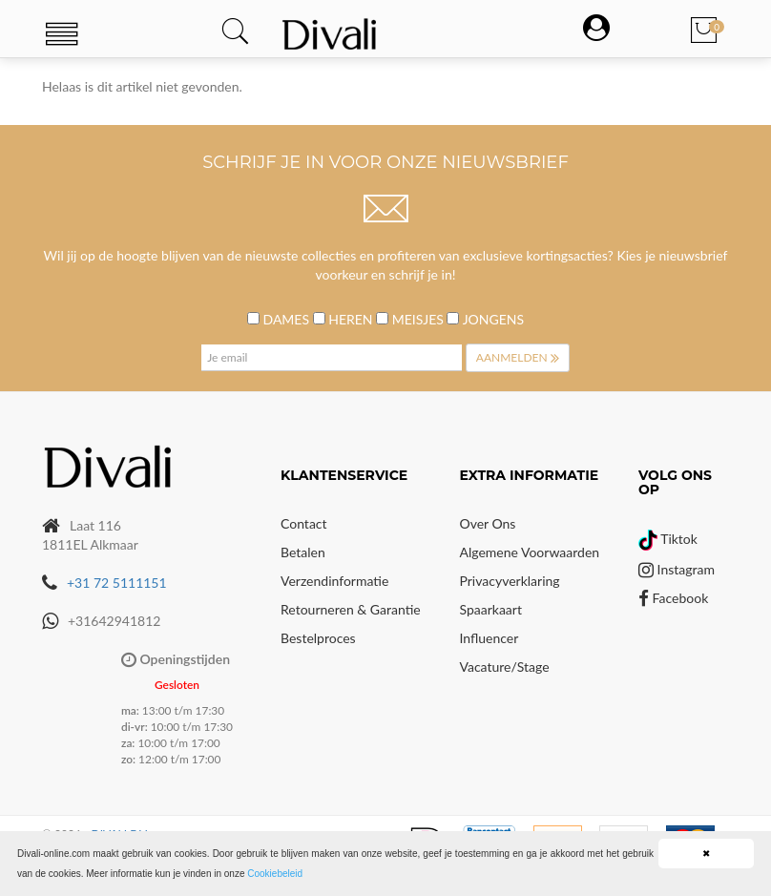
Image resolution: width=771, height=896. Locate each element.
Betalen (303, 552)
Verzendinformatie (334, 581)
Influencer (489, 638)
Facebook (673, 598)
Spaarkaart (491, 609)
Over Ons (488, 523)
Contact (304, 523)
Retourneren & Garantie (351, 609)
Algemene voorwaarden (530, 552)
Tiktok (668, 539)
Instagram (676, 569)
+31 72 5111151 (117, 582)
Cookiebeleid (274, 873)
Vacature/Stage (505, 666)
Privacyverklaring (510, 581)
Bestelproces (318, 638)
